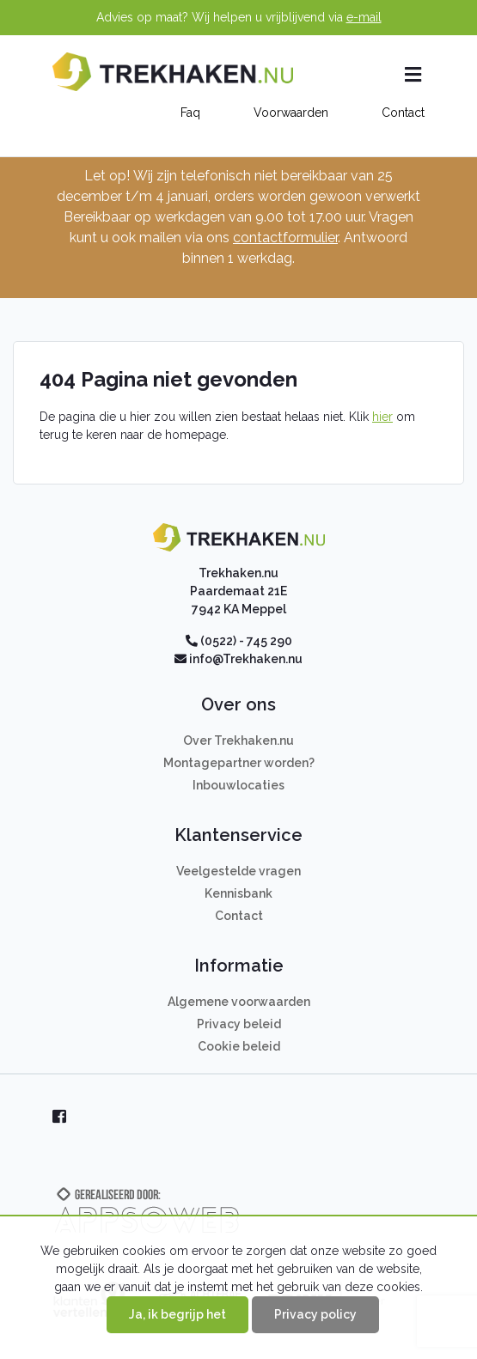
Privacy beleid (239, 1024)
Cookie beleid (239, 1046)
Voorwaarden (291, 112)
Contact (403, 112)
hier (382, 417)
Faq (190, 112)
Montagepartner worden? (239, 763)
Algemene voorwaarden (239, 1002)
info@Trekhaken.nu (246, 659)
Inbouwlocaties (238, 785)
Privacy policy (315, 1314)
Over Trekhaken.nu (238, 740)
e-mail (364, 17)
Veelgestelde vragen (238, 871)
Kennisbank (238, 893)
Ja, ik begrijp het (177, 1314)
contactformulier (285, 237)
